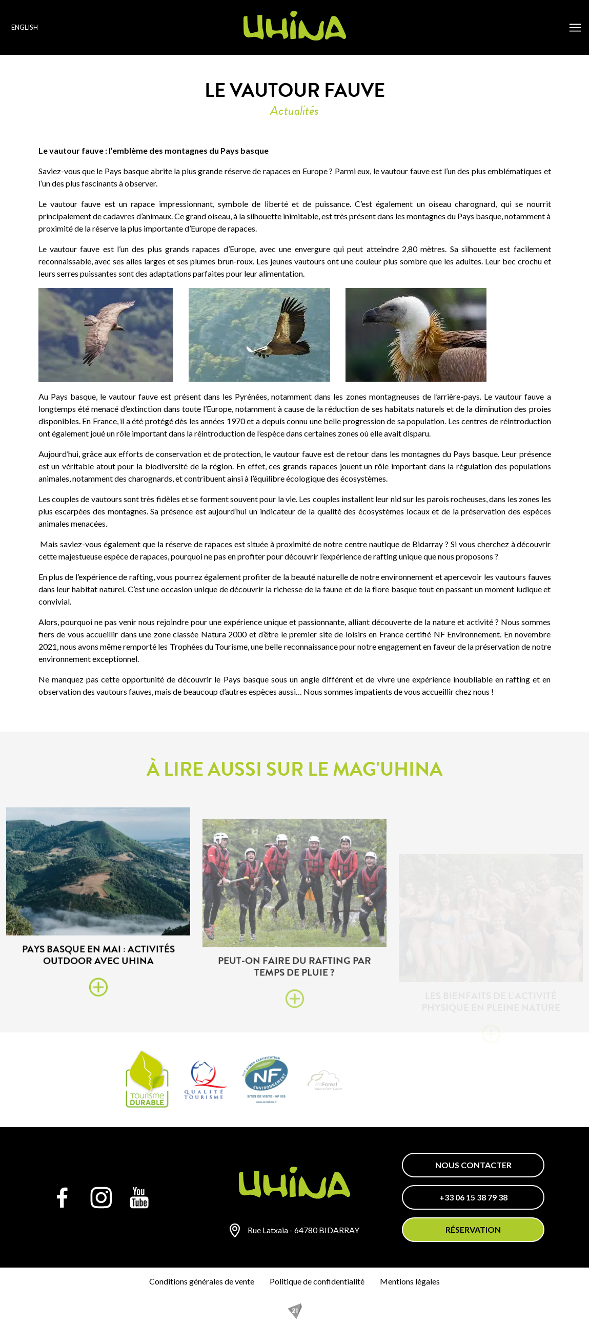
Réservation (473, 1229)
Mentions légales (410, 1281)
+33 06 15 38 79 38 (473, 1197)
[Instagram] (101, 1197)
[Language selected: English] (37, 27)
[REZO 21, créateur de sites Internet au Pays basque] (294, 1311)
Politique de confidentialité (317, 1281)
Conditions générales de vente (201, 1281)
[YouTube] (139, 1197)
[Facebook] (62, 1197)
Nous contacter (473, 1165)
